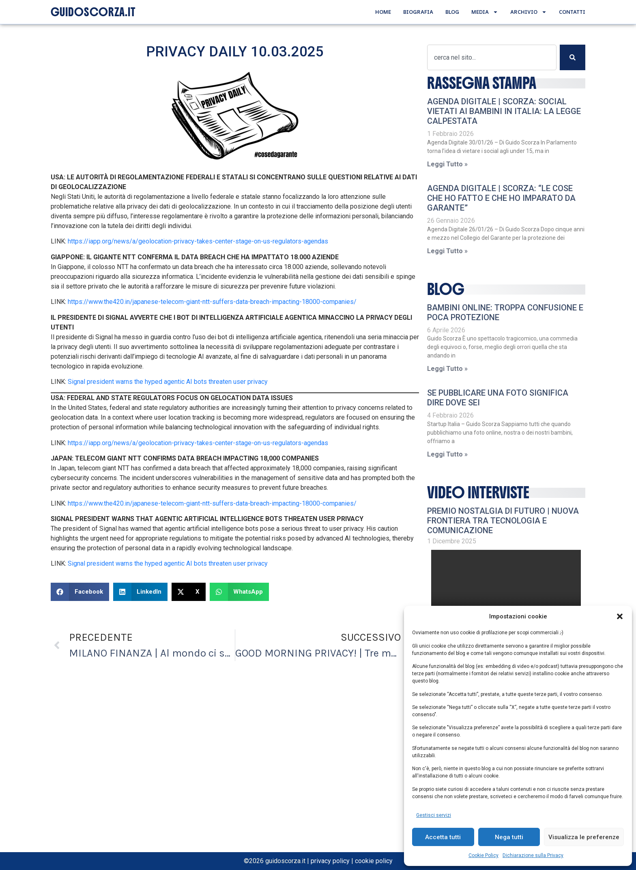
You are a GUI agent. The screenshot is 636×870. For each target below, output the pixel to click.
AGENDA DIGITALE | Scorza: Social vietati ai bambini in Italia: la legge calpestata (504, 111)
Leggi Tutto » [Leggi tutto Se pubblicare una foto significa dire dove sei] (447, 454)
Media (484, 12)
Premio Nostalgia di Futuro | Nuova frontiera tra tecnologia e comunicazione (503, 520)
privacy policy (330, 861)
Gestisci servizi (433, 815)
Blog (452, 11)
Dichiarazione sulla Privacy (533, 855)
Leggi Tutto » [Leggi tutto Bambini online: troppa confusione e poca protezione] (447, 369)
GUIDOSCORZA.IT (93, 12)
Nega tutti (509, 837)
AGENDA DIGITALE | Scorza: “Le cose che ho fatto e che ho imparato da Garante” (501, 198)
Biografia (418, 11)
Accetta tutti (443, 837)
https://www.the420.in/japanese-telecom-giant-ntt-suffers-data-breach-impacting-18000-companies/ (212, 302)
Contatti (572, 11)
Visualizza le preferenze (583, 837)
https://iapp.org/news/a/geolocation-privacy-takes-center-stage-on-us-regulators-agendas (198, 241)
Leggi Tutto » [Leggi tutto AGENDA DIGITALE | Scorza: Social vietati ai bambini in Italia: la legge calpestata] (447, 164)
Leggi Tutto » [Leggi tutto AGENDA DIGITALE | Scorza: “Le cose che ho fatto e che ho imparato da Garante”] (447, 251)
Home (383, 11)
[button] (620, 616)
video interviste (478, 492)
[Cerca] (572, 57)
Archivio (528, 12)
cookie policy (374, 861)
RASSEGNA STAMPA (481, 83)
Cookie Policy (483, 855)
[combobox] (491, 57)
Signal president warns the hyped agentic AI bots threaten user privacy (168, 381)
